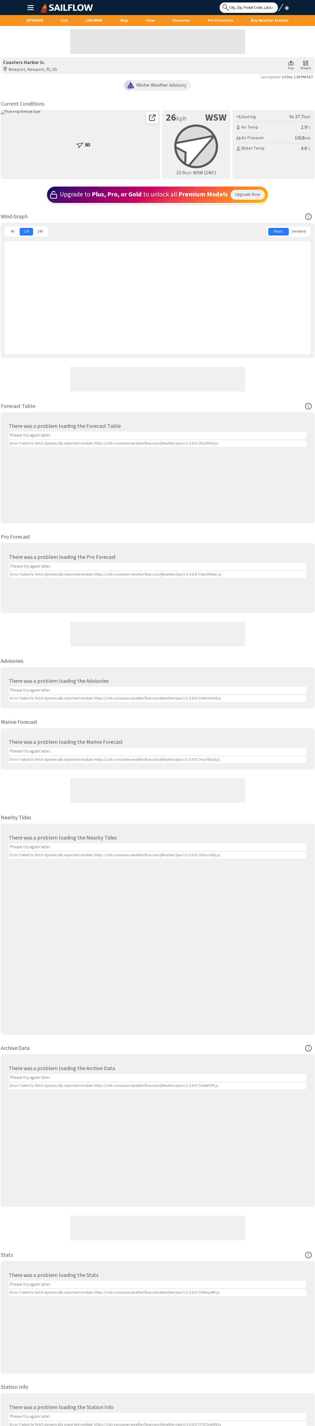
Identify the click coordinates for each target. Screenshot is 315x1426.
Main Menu (30, 7)
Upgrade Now (247, 194)
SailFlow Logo (50, 3)
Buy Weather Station (269, 20)
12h (26, 231)
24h (40, 231)
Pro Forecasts (220, 20)
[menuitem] (12, 232)
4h (12, 231)
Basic (278, 231)
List (64, 20)
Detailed (299, 231)
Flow (150, 20)
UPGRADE (35, 20)
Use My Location (283, 6)
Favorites (181, 20)
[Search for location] (249, 7)
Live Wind (94, 20)
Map (124, 20)
